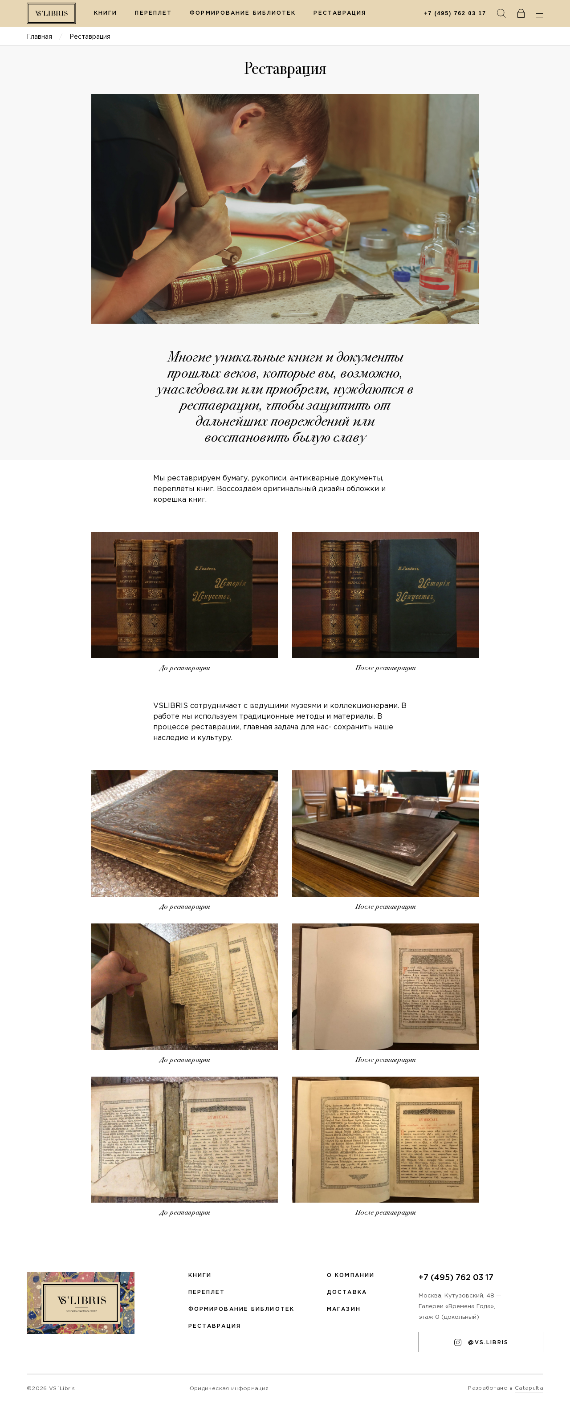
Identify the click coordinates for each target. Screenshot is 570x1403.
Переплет (153, 13)
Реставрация (340, 13)
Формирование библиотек (243, 13)
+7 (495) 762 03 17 (455, 13)
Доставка (347, 1292)
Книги (106, 13)
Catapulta (529, 1388)
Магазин (344, 1309)
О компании (351, 1275)
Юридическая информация (228, 1388)
